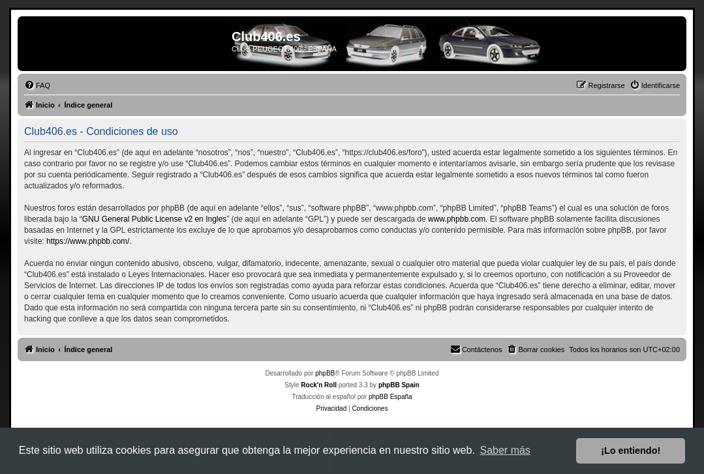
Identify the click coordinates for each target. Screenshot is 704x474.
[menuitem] (37, 85)
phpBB (325, 373)
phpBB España (390, 396)
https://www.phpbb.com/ (87, 241)
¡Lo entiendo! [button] (630, 450)
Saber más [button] (505, 450)
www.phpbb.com (456, 219)
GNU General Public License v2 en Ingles (154, 219)
